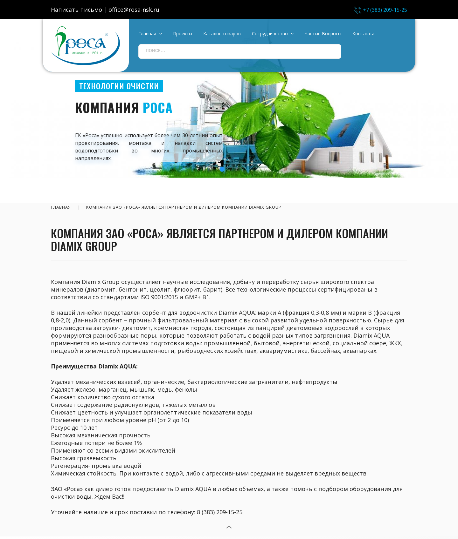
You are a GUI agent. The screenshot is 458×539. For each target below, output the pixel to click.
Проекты (182, 33)
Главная (61, 207)
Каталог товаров (222, 33)
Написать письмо (76, 9)
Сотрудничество (273, 33)
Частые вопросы (323, 33)
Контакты (363, 33)
